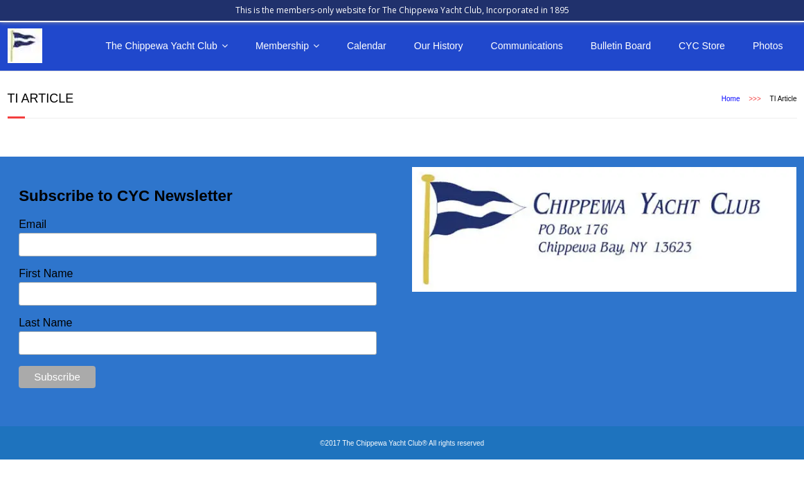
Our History (438, 45)
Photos (768, 45)
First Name (46, 273)
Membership (282, 45)
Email (32, 224)
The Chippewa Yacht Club (161, 45)
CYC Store (702, 45)
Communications (527, 45)
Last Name (45, 323)
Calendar (366, 45)
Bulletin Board (621, 45)
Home (731, 99)
